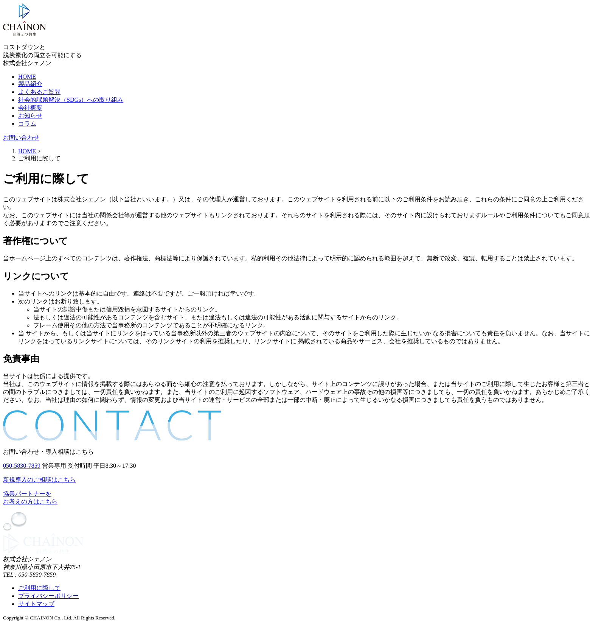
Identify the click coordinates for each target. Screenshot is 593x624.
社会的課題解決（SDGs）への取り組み (70, 99)
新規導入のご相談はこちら (39, 479)
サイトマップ (36, 604)
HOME (27, 76)
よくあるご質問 (39, 92)
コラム (27, 123)
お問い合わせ (21, 137)
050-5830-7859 (21, 465)
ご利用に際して (39, 588)
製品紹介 (30, 84)
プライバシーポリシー (48, 596)
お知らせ (30, 115)
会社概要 (30, 107)
